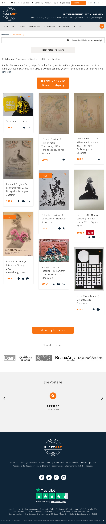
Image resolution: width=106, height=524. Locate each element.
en (91, 3)
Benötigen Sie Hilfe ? (29, 462)
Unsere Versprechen (88, 462)
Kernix (102, 520)
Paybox (95, 520)
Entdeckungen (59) (76, 509)
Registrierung (65, 3)
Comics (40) (63, 509)
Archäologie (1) (15, 509)
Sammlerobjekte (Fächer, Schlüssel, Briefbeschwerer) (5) (31, 514)
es (102, 3)
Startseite (5, 34)
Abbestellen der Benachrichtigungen (27, 466)
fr (87, 3)
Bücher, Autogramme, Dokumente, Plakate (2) (40, 509)
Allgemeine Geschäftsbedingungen (79, 466)
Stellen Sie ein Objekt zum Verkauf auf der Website (58, 462)
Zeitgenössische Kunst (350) (86, 514)
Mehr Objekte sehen (53, 330)
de (95, 3)
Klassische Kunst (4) (69, 511)
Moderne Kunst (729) (86, 511)
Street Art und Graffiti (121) (64, 514)
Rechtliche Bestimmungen (53, 466)
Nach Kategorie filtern (53, 49)
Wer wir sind (14, 462)
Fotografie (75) (91, 509)
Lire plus (6, 71)
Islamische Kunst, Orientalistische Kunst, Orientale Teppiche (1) (36, 511)
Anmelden (78, 3)
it (99, 3)
